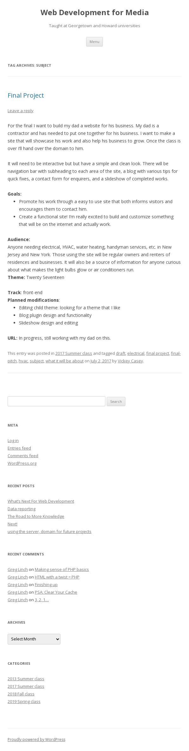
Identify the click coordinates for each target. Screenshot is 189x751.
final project (157, 353)
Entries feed (19, 448)
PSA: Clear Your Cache (56, 592)
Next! (12, 524)
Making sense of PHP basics (62, 569)
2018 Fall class (21, 694)
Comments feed (23, 455)
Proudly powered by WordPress (36, 739)
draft (120, 353)
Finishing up (46, 584)
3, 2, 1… (42, 600)
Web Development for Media (95, 12)
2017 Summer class (73, 353)
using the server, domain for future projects (49, 531)
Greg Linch (18, 569)
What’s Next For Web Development (41, 501)
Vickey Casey (130, 361)
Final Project (26, 95)
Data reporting (21, 509)
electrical (135, 353)
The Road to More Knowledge (36, 516)
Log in (13, 440)
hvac (23, 361)
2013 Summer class (26, 678)
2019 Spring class (24, 701)
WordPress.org (22, 463)
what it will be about (65, 361)
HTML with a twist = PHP (57, 577)
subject (37, 361)
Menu (94, 41)
